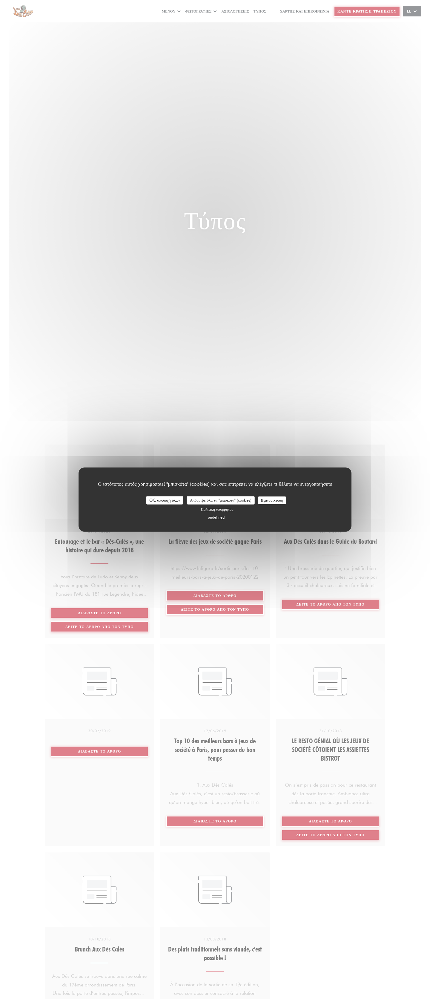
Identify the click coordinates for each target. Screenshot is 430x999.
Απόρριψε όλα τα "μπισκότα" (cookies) (220, 500)
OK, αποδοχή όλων (164, 500)
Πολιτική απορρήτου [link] (217, 508)
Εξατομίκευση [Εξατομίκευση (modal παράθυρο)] (272, 500)
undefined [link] (216, 516)
